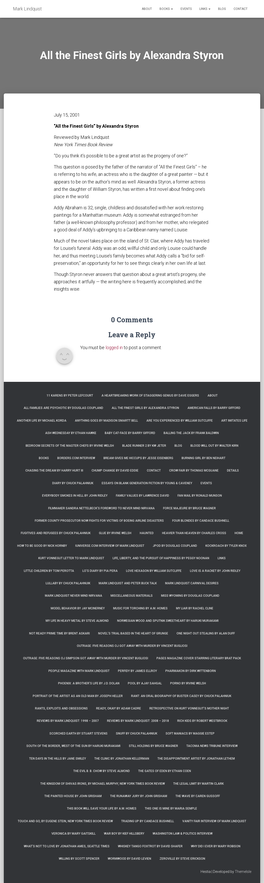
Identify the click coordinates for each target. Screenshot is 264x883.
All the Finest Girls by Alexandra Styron (145, 408)
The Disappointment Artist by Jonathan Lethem (196, 758)
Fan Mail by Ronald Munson (200, 495)
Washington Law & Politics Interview (183, 833)
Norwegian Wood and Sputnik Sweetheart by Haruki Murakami (168, 621)
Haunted (147, 533)
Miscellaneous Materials (132, 595)
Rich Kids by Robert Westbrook (202, 721)
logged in (114, 347)
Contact (241, 9)
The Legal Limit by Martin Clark (198, 783)
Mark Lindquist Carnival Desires (192, 583)
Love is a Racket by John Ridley (215, 571)
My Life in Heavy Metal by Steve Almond (77, 621)
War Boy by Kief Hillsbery (124, 833)
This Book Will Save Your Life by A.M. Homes (101, 808)
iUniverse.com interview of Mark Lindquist (109, 546)
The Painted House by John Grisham (73, 796)
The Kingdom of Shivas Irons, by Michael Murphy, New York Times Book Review (102, 783)
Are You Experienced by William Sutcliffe (179, 420)
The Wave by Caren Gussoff (197, 796)
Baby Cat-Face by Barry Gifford (130, 433)
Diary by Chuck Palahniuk (72, 483)
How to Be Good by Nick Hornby (42, 546)
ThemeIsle (243, 872)
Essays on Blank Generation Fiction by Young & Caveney (147, 483)
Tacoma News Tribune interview (212, 746)
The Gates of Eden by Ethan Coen (164, 771)
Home (239, 533)
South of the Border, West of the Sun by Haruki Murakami (73, 746)
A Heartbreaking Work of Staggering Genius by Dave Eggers (150, 395)
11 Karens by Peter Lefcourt (70, 395)
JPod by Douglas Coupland (175, 546)
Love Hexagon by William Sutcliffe (154, 571)
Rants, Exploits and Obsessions (61, 708)
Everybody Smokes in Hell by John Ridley (75, 495)
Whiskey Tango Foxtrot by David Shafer (150, 846)
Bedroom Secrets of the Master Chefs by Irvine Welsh (70, 445)
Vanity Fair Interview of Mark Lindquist (214, 821)
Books (166, 9)
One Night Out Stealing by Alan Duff (206, 633)
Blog (222, 9)
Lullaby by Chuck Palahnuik (68, 583)
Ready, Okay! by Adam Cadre (118, 708)
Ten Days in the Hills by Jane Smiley (57, 758)
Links (204, 9)
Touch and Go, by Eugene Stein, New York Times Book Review (65, 821)
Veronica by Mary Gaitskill (73, 833)
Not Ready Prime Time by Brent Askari (59, 633)
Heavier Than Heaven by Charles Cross (194, 533)
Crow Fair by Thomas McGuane (194, 470)
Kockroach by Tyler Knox (226, 546)
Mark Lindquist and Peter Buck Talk (128, 583)
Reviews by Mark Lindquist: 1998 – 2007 (68, 721)
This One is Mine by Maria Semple (171, 808)
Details (233, 470)
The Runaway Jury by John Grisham (138, 796)
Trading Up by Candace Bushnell (147, 821)
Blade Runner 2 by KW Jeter (144, 445)
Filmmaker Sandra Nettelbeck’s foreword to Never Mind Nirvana (101, 508)
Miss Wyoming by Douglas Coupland (190, 595)
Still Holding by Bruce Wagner (153, 746)
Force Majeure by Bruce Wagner (189, 508)
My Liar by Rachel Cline (194, 608)
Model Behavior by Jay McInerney (78, 608)
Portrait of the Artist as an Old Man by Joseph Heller (78, 696)
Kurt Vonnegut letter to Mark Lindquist (71, 558)
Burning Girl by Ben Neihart (203, 458)
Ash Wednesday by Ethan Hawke (70, 433)
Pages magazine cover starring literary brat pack (198, 658)
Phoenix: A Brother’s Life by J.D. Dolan (88, 683)
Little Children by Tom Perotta (49, 571)
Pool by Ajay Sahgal (145, 683)
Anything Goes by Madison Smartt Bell (106, 420)
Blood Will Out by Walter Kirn (214, 445)
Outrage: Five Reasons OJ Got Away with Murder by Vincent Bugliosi (132, 646)
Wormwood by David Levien (129, 858)
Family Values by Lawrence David (142, 495)
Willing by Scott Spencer (79, 858)
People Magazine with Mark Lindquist (79, 671)
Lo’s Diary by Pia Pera (100, 571)
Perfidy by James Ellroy (137, 671)
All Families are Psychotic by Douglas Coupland (63, 408)
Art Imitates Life (234, 420)
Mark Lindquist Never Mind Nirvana (73, 595)
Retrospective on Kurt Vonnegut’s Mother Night (189, 708)
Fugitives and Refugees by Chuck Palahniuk (56, 533)
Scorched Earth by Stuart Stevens (78, 733)
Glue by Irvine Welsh (115, 533)
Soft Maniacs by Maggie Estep (190, 733)
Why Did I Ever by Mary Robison (215, 846)
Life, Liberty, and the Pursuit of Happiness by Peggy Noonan (161, 558)
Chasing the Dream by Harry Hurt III (54, 470)
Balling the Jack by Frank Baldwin (191, 433)
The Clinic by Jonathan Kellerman (121, 758)
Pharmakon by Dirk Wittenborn (190, 671)
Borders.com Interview (76, 458)
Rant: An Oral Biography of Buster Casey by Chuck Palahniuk (181, 696)
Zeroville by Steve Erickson (182, 858)
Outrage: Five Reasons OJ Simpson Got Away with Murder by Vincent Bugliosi (85, 658)
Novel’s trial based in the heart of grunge (133, 633)
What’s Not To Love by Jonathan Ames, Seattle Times (67, 846)
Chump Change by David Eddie (115, 470)
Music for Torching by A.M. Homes (140, 608)
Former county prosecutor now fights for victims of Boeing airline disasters (99, 520)
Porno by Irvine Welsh (188, 683)
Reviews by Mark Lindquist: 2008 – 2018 (138, 721)
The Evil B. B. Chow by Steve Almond (101, 771)
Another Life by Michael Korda (41, 420)
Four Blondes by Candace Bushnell (200, 520)
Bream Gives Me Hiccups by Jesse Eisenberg (138, 458)
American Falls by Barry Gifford (213, 408)
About (147, 9)
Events (186, 9)
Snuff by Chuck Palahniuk (136, 733)
